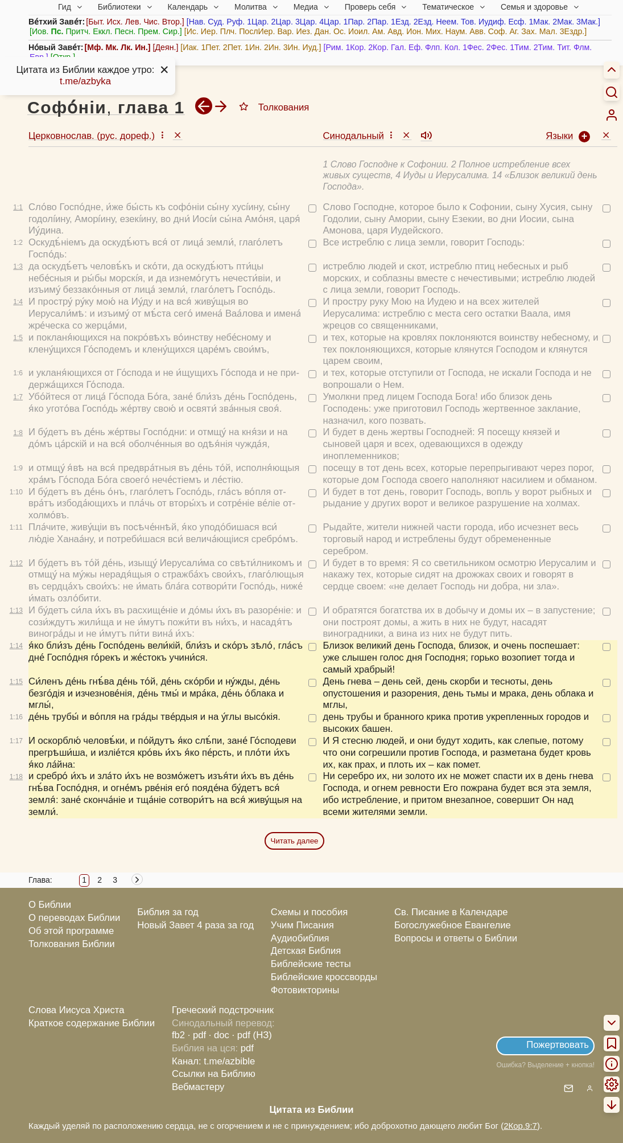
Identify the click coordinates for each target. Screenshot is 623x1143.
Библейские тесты (311, 963)
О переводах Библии (74, 917)
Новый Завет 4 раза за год (195, 925)
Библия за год (168, 912)
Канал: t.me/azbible (213, 1061)
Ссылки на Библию (213, 1073)
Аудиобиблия (300, 938)
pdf (247, 1048)
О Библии (49, 904)
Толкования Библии (71, 944)
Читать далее (295, 841)
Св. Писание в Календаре (451, 912)
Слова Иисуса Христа (76, 1010)
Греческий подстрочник (223, 1010)
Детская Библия (306, 950)
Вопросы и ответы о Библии (455, 938)
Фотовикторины (305, 990)
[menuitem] (612, 115)
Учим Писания (302, 925)
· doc (219, 1035)
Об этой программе (71, 930)
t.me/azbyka (85, 81)
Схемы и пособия (309, 912)
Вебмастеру (198, 1086)
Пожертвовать (557, 1044)
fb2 (178, 1035)
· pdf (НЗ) (252, 1035)
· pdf (197, 1035)
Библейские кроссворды (324, 977)
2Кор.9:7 (520, 1125)
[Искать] (612, 92)
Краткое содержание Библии (91, 1023)
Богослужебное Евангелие (452, 925)
